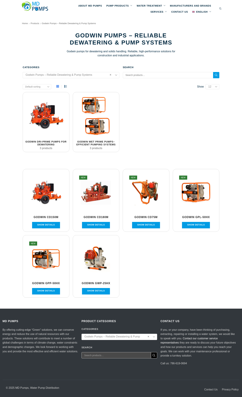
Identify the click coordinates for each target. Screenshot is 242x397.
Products (35, 23)
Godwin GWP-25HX (96, 283)
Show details (46, 225)
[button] (220, 9)
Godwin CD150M (46, 217)
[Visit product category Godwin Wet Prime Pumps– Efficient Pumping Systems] (96, 115)
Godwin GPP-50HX (46, 283)
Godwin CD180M (96, 217)
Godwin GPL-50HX (196, 217)
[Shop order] (37, 86)
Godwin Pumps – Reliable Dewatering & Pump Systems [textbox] (68, 75)
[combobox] (71, 75)
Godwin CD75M (146, 217)
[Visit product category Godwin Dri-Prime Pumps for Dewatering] (46, 115)
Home (25, 23)
